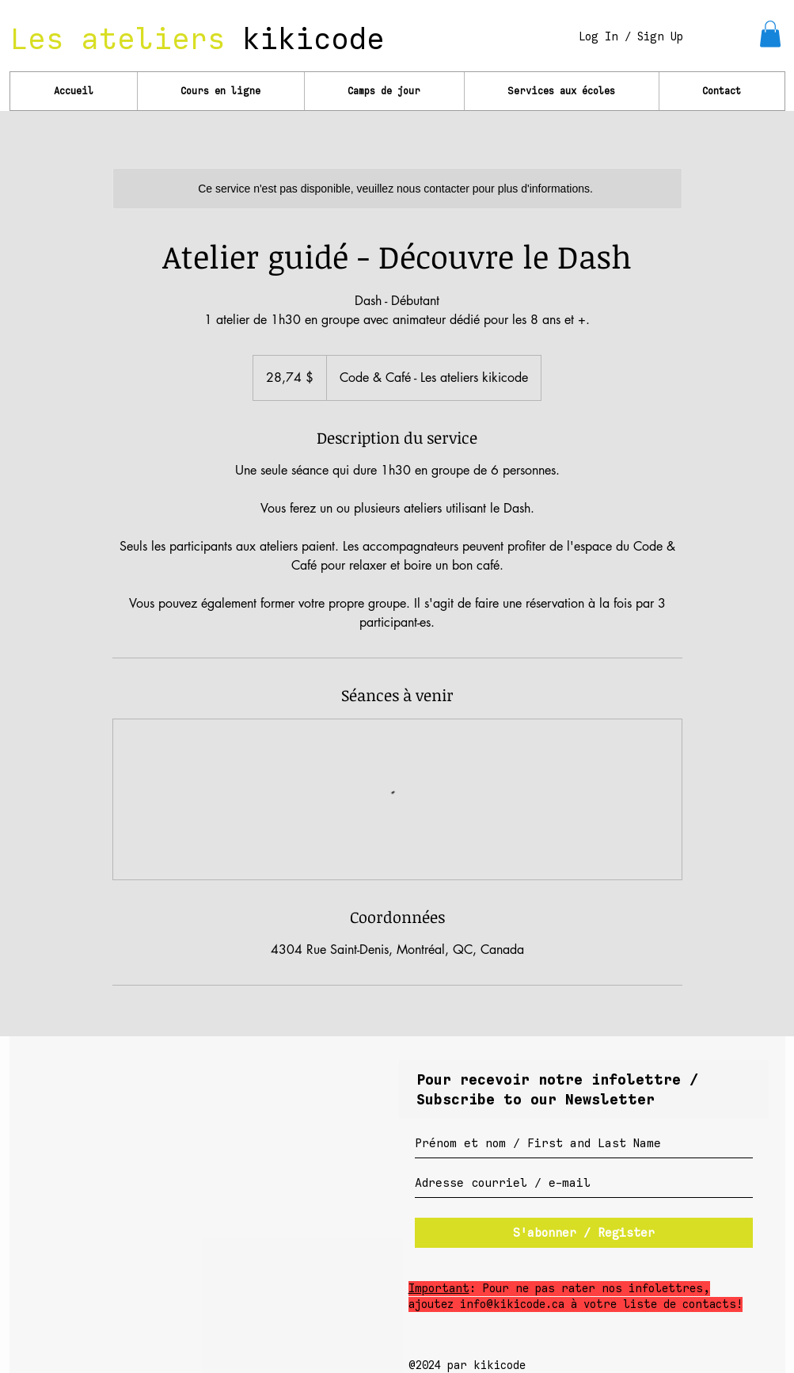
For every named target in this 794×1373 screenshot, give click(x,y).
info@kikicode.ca (512, 1304)
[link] (770, 34)
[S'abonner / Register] (584, 1233)
